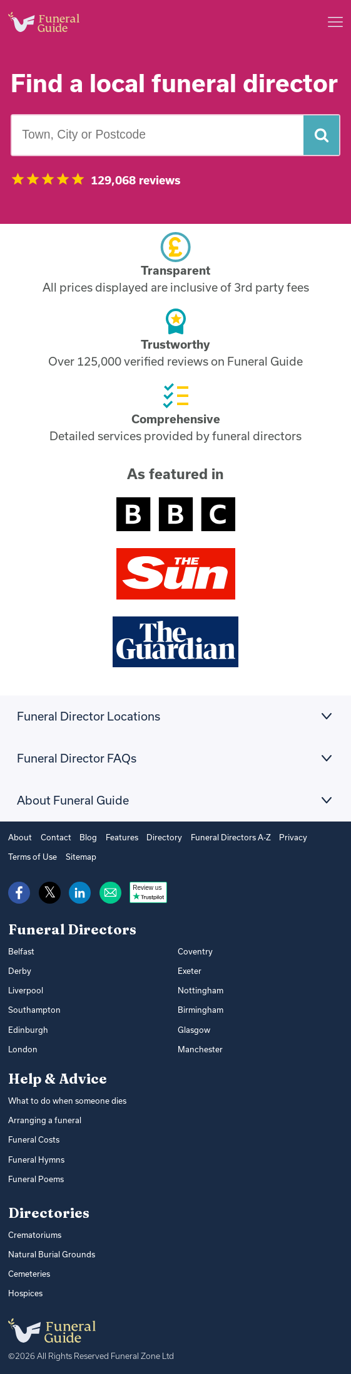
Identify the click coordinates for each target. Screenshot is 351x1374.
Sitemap (79, 856)
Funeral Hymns (35, 1155)
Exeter (189, 970)
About (19, 837)
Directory (155, 837)
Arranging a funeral (43, 1116)
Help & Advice (57, 1076)
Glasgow (194, 1027)
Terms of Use (31, 856)
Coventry (194, 950)
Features (115, 837)
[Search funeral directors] (321, 134)
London (21, 1046)
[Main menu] (335, 22)
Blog (82, 837)
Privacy (278, 837)
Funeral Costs (32, 1136)
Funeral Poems (34, 1175)
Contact (52, 837)
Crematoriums (33, 1230)
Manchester (199, 1046)
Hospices (24, 1288)
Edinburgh (27, 1027)
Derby (19, 970)
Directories (48, 1208)
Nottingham (199, 989)
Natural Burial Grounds (49, 1249)
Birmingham (199, 1008)
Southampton (32, 1008)
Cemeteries (28, 1268)
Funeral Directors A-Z (219, 837)
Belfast (20, 950)
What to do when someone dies (64, 1098)
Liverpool (25, 989)
